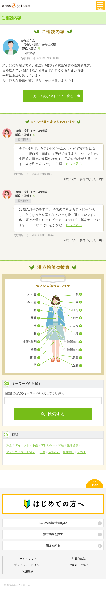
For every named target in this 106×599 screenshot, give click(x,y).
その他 (81, 452)
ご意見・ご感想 (78, 565)
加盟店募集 (79, 558)
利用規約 (27, 571)
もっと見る (74, 164)
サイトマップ (28, 558)
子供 (42, 452)
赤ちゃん (54, 452)
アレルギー (48, 445)
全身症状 (68, 452)
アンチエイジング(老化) (21, 452)
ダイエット (22, 445)
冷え (9, 445)
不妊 (35, 445)
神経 (61, 445)
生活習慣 (72, 445)
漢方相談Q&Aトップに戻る (53, 96)
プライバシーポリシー (28, 565)
